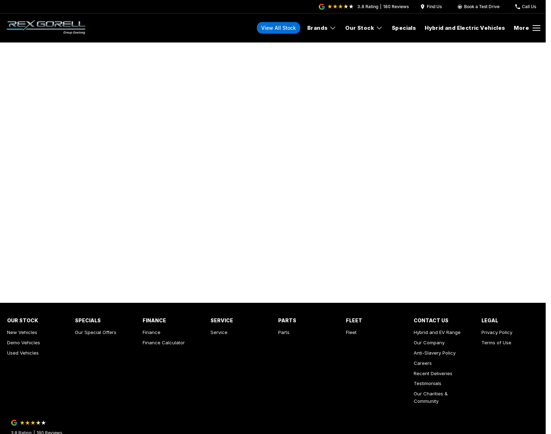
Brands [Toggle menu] (321, 27)
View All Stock (278, 28)
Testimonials (427, 383)
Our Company (429, 342)
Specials (404, 27)
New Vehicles (22, 332)
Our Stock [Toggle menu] (364, 27)
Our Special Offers (95, 332)
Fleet (351, 332)
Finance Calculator (164, 342)
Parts (284, 332)
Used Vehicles (23, 353)
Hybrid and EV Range (437, 332)
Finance (151, 332)
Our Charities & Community (431, 397)
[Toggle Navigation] (527, 28)
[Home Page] (46, 28)
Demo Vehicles (23, 342)
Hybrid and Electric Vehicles (465, 27)
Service (218, 332)
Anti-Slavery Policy (435, 353)
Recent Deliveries (433, 373)
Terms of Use (496, 342)
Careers (423, 363)
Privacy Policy (496, 332)
